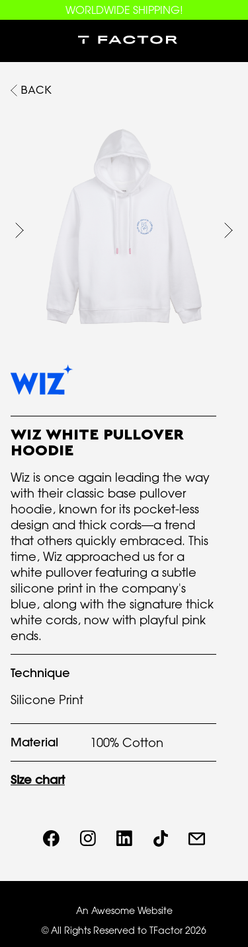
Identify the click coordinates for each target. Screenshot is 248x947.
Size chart (38, 779)
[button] (21, 41)
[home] (124, 41)
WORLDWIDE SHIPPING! (124, 9)
